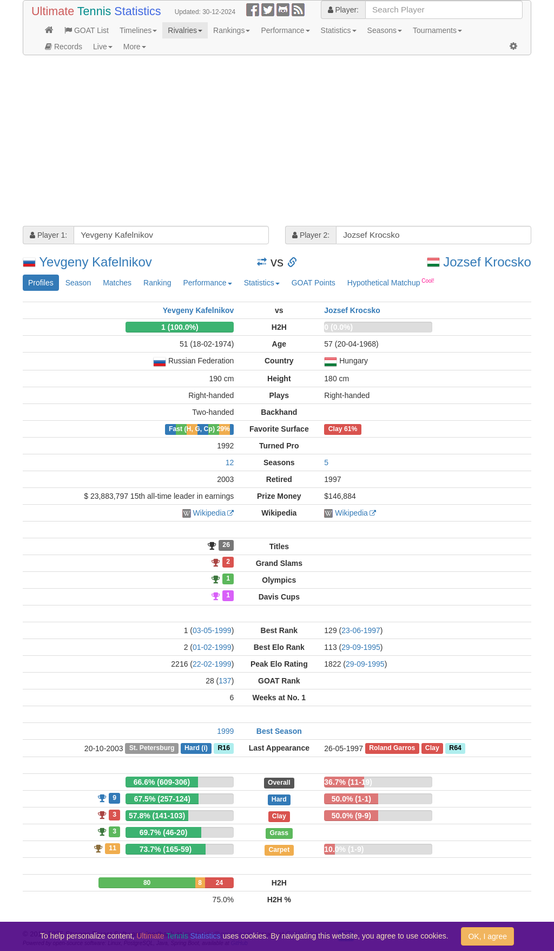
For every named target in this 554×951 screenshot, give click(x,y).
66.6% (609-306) (162, 782)
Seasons (384, 30)
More (134, 46)
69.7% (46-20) (164, 832)
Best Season (279, 731)
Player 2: (310, 235)
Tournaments (437, 30)
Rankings (231, 30)
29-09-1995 (360, 647)
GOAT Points (313, 282)
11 (112, 848)
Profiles (41, 282)
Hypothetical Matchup (390, 282)
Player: (343, 9)
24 (219, 883)
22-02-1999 (212, 664)
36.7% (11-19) (348, 782)
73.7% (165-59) (166, 849)
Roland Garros (392, 748)
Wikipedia (209, 513)
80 (146, 883)
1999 (225, 731)
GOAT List (86, 30)
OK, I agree (487, 936)
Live (103, 46)
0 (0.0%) (338, 327)
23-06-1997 (360, 630)
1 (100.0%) (179, 327)
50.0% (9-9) (351, 815)
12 (230, 462)
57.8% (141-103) (157, 815)
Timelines (138, 30)
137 (225, 680)
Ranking (157, 282)
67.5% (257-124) (162, 798)
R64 (455, 748)
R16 (223, 748)
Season (78, 282)
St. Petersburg (152, 748)
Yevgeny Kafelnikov (95, 262)
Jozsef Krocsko (487, 262)
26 (226, 545)
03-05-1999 (212, 630)
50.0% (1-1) (351, 798)
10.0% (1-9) (344, 849)
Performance (285, 30)
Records (63, 46)
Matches (117, 282)
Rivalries (185, 30)
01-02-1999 (212, 647)
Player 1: (48, 235)
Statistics (339, 30)
